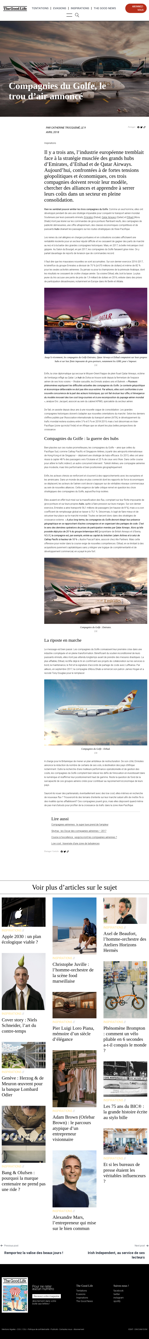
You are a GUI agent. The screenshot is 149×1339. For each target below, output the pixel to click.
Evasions (59, 8)
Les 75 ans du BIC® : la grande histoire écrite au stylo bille (125, 1112)
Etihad (130, 217)
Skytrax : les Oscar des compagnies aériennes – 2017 (78, 831)
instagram (118, 1297)
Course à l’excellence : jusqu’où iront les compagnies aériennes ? (84, 837)
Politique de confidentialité (38, 1329)
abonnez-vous (138, 8)
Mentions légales (9, 1329)
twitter (116, 1294)
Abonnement (79, 1329)
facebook (118, 1290)
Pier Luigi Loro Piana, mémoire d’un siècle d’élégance (73, 1033)
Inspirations (80, 8)
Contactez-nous (65, 1329)
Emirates (88, 217)
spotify (116, 1301)
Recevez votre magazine (46, 1296)
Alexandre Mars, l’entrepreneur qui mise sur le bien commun (74, 1223)
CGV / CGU (21, 1329)
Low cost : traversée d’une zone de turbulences (75, 843)
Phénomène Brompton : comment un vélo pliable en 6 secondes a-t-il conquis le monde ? (125, 1039)
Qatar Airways (109, 217)
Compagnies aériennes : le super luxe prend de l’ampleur (79, 824)
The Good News (105, 8)
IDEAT (130, 1329)
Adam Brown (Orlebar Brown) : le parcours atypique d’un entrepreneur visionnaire (74, 1128)
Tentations (40, 8)
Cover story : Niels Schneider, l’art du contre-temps (19, 1025)
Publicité (54, 1329)
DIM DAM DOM (141, 1329)
